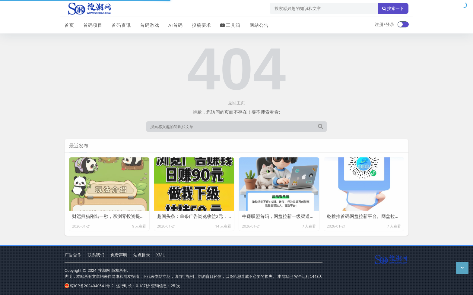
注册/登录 (385, 24)
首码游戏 (149, 25)
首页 (69, 25)
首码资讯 (121, 25)
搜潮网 (104, 270)
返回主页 (236, 102)
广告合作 (73, 255)
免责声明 (118, 255)
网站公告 (259, 25)
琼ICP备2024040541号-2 (89, 285)
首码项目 (93, 25)
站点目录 (141, 255)
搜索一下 (393, 8)
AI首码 (175, 25)
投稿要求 (201, 25)
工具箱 (230, 25)
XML (160, 255)
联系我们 (95, 255)
